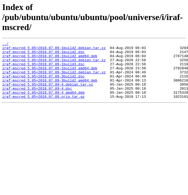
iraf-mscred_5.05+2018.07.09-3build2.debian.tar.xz (54, 78)
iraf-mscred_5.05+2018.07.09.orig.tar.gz (43, 107)
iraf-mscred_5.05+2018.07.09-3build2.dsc (43, 83)
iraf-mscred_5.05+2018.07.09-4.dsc (37, 98)
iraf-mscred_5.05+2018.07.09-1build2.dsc (43, 54)
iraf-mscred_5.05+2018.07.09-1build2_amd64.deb (49, 59)
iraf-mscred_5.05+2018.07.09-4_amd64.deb (43, 102)
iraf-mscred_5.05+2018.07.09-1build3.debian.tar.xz (54, 63)
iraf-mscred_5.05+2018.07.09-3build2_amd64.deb (49, 88)
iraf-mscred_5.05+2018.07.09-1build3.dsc (43, 68)
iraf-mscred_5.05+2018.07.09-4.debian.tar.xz (47, 93)
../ (5, 44)
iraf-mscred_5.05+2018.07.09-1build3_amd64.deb (49, 73)
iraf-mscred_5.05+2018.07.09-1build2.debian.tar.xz (54, 49)
